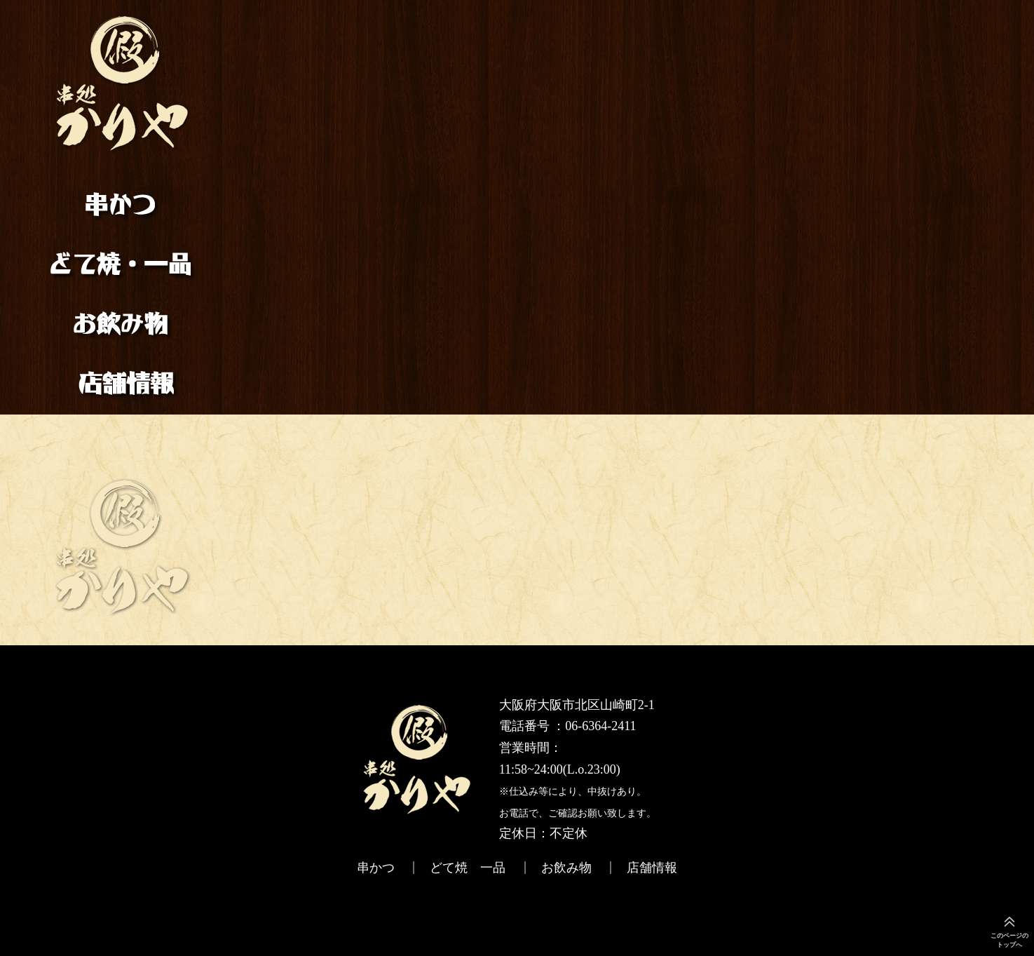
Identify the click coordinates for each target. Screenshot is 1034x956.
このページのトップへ (1009, 940)
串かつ (123, 213)
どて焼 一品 (123, 263)
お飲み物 (123, 323)
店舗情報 (123, 377)
